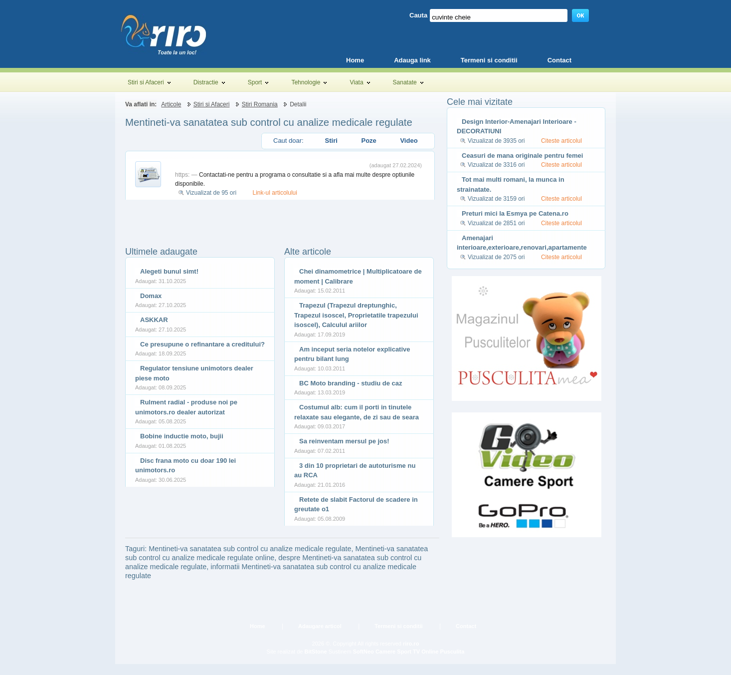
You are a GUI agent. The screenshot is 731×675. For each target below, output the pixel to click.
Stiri (331, 140)
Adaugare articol (320, 626)
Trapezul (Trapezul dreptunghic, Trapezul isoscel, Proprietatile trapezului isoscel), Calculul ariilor (356, 315)
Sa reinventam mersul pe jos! (344, 441)
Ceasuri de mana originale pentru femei (522, 155)
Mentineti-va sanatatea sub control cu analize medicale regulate (268, 122)
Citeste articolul (561, 140)
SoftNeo (363, 652)
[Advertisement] (242, 215)
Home (257, 626)
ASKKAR (154, 320)
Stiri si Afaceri (211, 104)
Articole (171, 104)
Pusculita (452, 652)
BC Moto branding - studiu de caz (350, 383)
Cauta (418, 15)
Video (408, 140)
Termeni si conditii (398, 626)
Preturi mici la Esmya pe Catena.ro (515, 213)
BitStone (315, 652)
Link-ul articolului (275, 192)
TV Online (425, 652)
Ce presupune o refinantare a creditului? (202, 344)
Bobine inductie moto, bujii (181, 436)
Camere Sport (393, 652)
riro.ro (411, 644)
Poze (368, 140)
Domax (151, 296)
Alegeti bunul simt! (169, 271)
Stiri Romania (260, 104)
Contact (466, 626)
